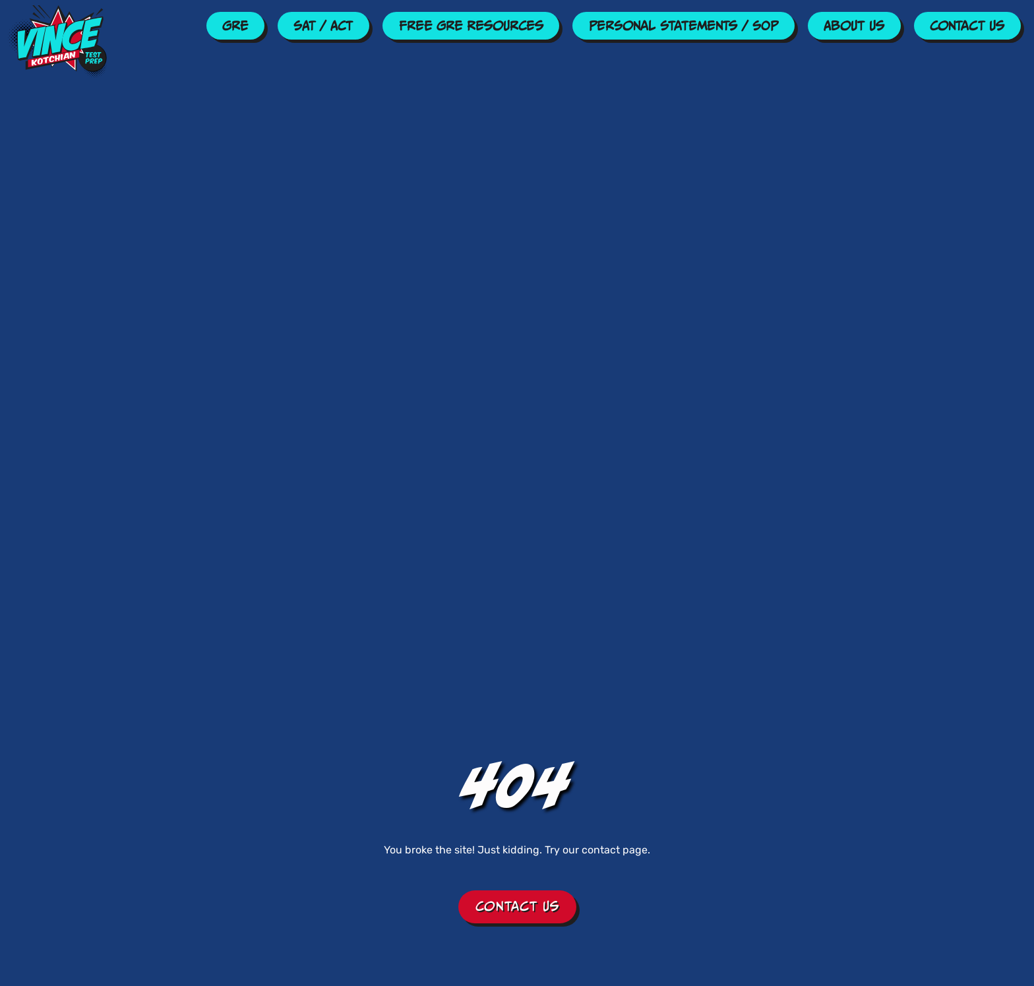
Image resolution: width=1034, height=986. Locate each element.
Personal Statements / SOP (683, 25)
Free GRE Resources (471, 25)
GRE (235, 25)
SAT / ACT (323, 25)
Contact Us (967, 25)
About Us (854, 25)
